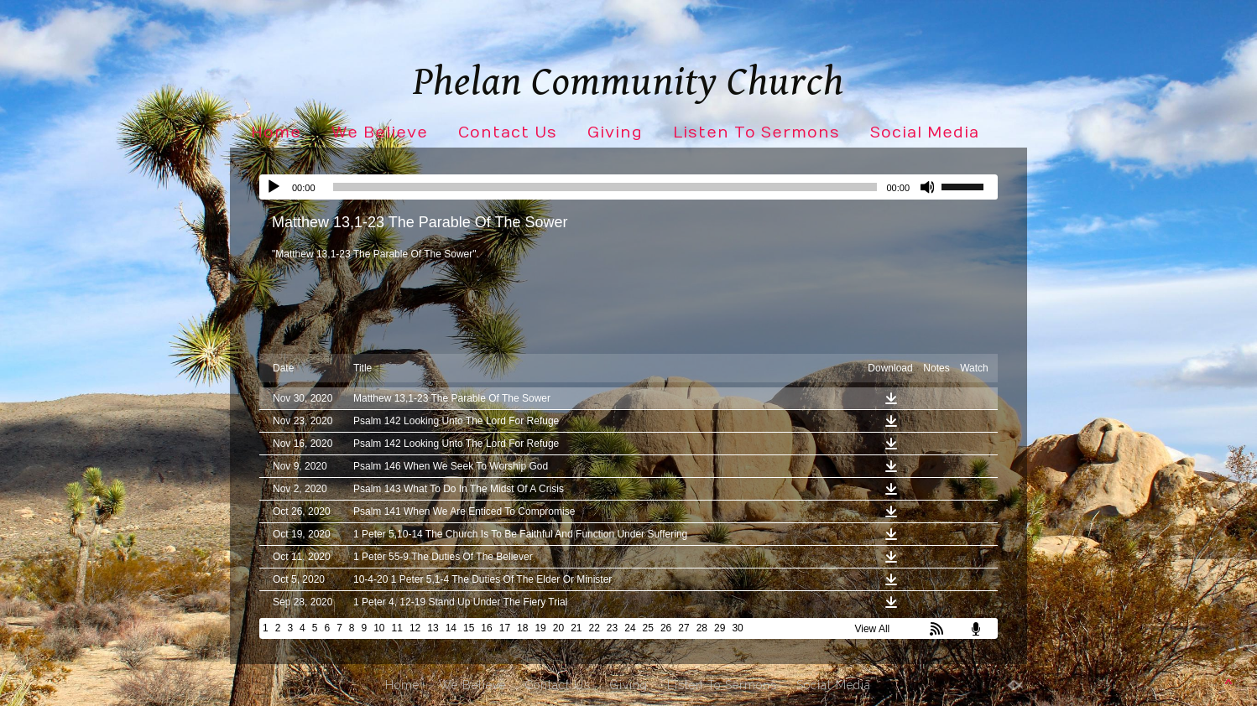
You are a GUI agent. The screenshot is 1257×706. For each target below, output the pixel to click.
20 (558, 628)
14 (451, 628)
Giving (615, 133)
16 (486, 628)
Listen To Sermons (756, 133)
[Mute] (928, 187)
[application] (628, 187)
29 (719, 628)
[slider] (605, 187)
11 (397, 628)
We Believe (379, 133)
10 (378, 628)
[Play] (273, 187)
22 (594, 628)
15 (468, 628)
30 (737, 628)
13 (432, 628)
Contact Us (507, 133)
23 (612, 628)
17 (504, 628)
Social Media (924, 133)
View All (871, 629)
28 (701, 628)
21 (576, 628)
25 (648, 628)
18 (522, 628)
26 (665, 628)
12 (414, 628)
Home (276, 133)
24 (629, 628)
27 (683, 628)
